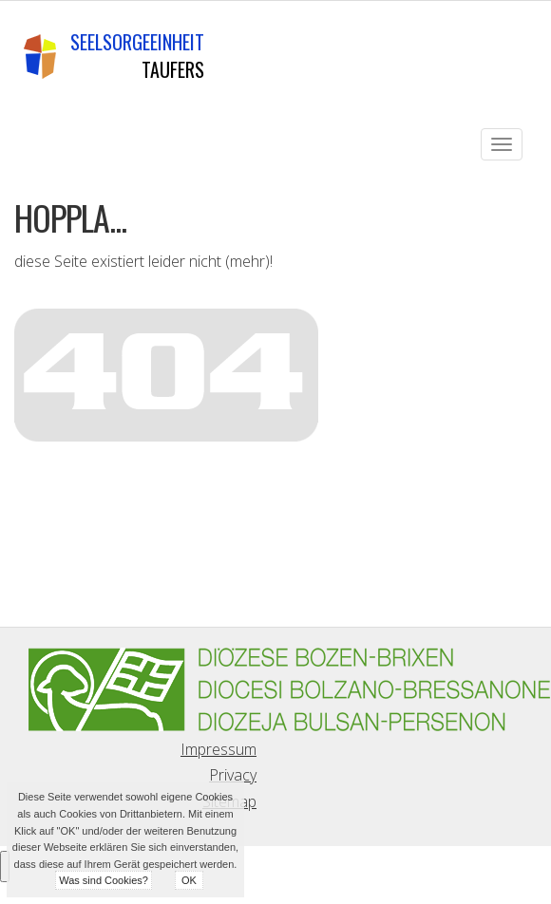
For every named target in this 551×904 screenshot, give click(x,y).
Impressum (218, 749)
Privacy (232, 774)
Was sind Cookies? (103, 880)
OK (189, 880)
